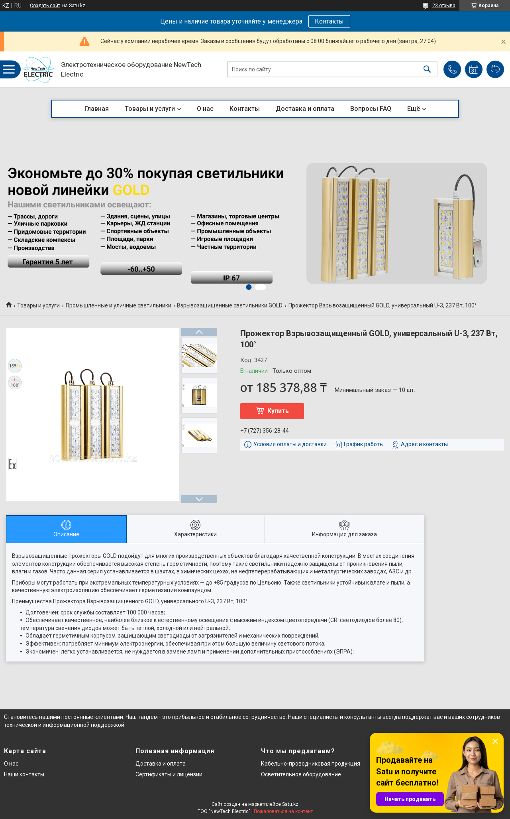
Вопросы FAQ (370, 108)
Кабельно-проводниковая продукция (310, 763)
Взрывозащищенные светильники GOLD (229, 305)
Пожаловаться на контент (283, 811)
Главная (96, 108)
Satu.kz (290, 804)
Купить (278, 411)
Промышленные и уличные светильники (118, 305)
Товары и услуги (150, 108)
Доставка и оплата (305, 108)
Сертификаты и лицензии (168, 774)
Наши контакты (24, 774)
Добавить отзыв (495, 69)
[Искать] (427, 69)
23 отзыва (443, 5)
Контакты (329, 21)
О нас (205, 108)
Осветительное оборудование (301, 774)
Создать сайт (45, 5)
